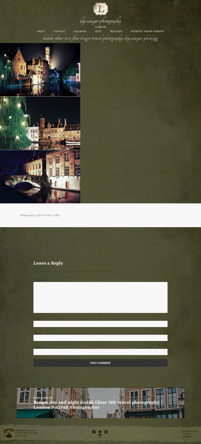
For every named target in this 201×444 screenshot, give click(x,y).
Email (38, 333)
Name (38, 319)
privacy (187, 433)
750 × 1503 (53, 215)
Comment (41, 280)
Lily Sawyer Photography (100, 21)
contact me (21, 435)
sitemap (187, 436)
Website (39, 347)
